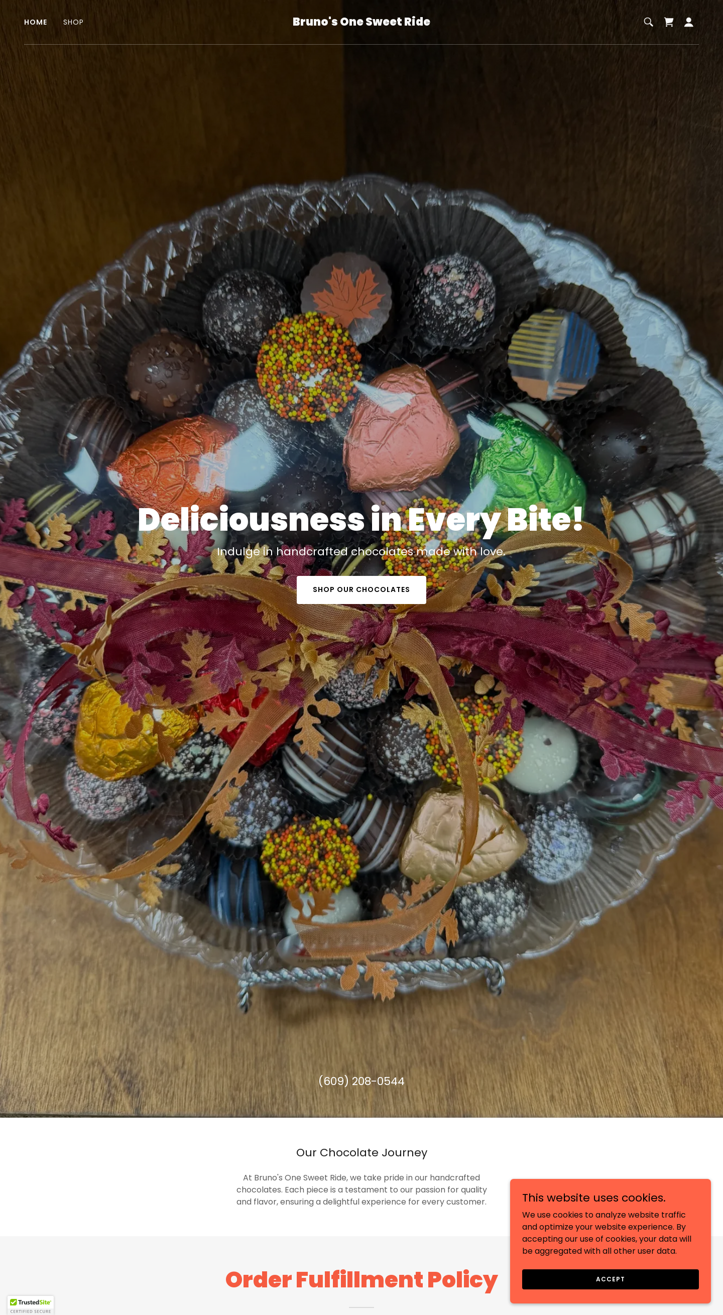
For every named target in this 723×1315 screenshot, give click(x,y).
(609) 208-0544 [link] (361, 1081)
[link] (361, 23)
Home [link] (35, 22)
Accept (610, 1278)
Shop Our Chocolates (361, 589)
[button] (689, 22)
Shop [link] (73, 22)
